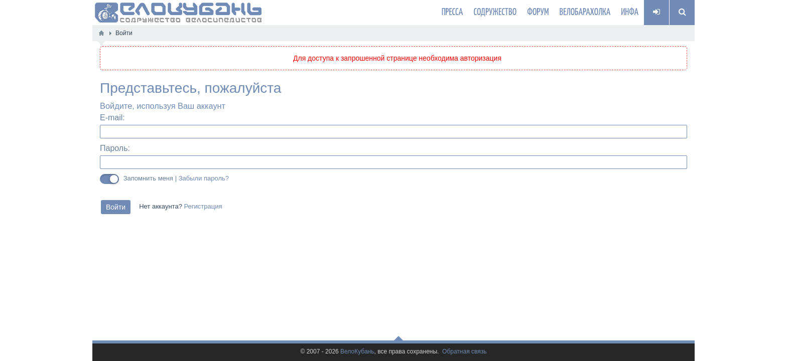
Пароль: (115, 148)
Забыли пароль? (204, 178)
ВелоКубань (357, 351)
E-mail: (112, 117)
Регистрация (203, 206)
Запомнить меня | (176, 178)
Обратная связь (464, 351)
